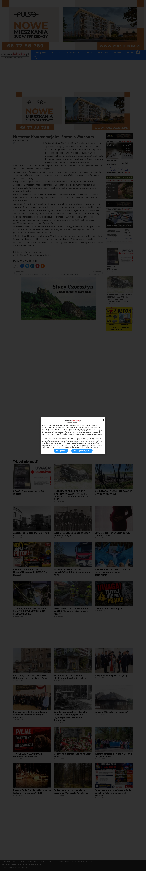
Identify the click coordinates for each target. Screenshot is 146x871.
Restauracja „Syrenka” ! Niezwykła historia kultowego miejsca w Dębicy (30, 676)
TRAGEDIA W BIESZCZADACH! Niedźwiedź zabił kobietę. (27, 755)
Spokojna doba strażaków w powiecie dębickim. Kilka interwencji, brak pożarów (113, 793)
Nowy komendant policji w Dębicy (111, 675)
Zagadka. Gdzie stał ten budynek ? (111, 712)
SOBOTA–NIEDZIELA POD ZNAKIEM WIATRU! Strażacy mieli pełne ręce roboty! (71, 611)
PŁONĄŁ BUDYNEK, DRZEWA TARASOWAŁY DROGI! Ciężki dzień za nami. (72, 572)
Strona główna (40, 52)
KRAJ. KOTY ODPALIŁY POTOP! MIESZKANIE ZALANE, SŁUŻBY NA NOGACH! (30, 572)
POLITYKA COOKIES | (62, 862)
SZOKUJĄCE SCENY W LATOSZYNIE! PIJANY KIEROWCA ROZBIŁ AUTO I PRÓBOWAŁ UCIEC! (31, 611)
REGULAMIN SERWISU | (82, 862)
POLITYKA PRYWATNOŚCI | (40, 862)
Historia (89, 52)
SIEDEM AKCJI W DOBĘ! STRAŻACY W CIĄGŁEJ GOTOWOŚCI (113, 492)
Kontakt (129, 52)
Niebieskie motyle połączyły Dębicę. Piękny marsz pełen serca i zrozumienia (112, 572)
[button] (35, 57)
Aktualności (57, 52)
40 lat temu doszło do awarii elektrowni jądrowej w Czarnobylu (70, 676)
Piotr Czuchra (22, 867)
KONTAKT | (24, 862)
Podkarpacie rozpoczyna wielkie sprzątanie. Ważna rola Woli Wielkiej (71, 791)
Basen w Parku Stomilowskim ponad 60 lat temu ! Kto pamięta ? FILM (32, 791)
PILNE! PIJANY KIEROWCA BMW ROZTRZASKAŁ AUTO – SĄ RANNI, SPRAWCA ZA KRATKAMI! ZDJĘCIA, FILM (71, 495)
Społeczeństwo (73, 52)
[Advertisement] (73, 75)
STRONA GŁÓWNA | (10, 862)
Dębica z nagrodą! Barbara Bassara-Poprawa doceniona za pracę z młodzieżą (30, 715)
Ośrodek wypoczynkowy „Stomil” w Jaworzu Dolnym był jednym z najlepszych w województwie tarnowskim (71, 716)
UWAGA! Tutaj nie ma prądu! (108, 608)
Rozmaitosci (103, 52)
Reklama (117, 52)
